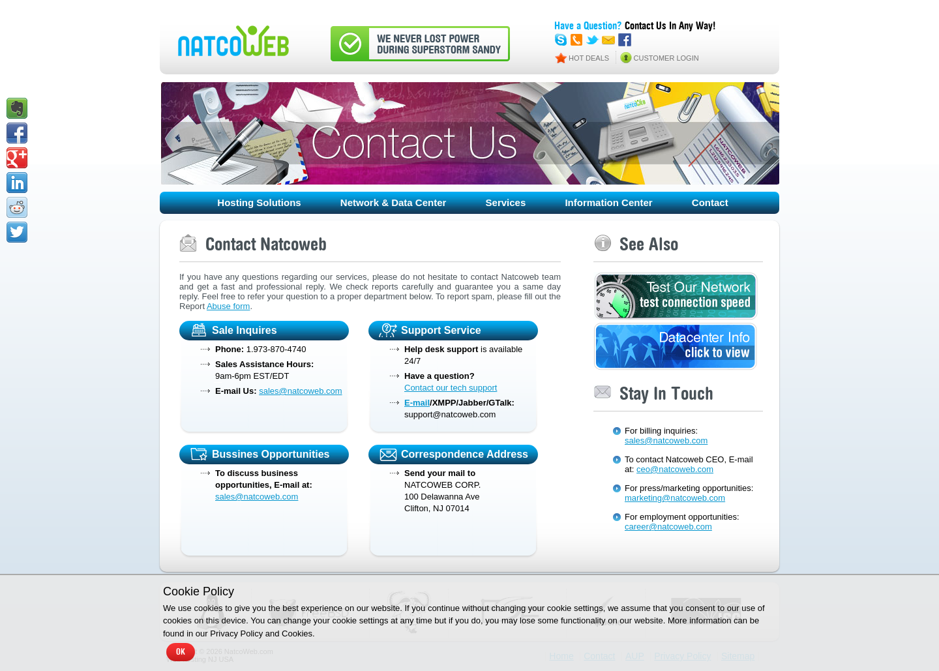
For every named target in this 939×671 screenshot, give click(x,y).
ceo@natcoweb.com (674, 469)
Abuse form (228, 306)
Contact (710, 202)
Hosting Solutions (259, 202)
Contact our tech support (450, 388)
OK (180, 652)
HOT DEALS (589, 58)
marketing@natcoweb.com (675, 498)
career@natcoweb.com (668, 526)
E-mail (417, 403)
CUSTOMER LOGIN (666, 58)
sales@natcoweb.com (300, 391)
